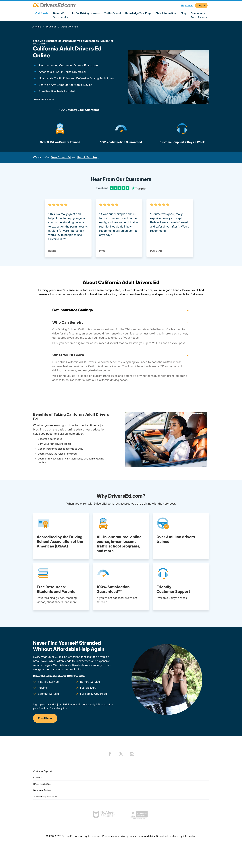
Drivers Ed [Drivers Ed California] (51, 26)
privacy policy (128, 836)
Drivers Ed (59, 13)
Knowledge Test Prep (138, 13)
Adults (64, 17)
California (36, 26)
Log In (201, 5)
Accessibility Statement (45, 796)
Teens (56, 17)
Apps (193, 17)
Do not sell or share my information (176, 836)
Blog (183, 13)
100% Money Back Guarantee (79, 109)
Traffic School (112, 13)
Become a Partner (42, 790)
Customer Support (42, 771)
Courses (37, 777)
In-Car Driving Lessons (86, 13)
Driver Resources (41, 784)
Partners (202, 17)
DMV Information (165, 13)
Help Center (187, 5)
